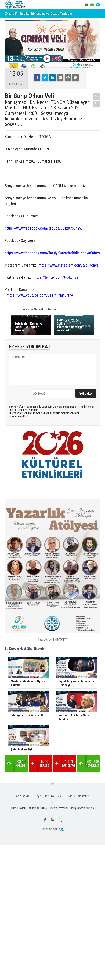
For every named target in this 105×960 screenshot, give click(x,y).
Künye (37, 796)
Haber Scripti (49, 829)
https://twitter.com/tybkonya (55, 277)
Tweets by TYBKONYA (52, 640)
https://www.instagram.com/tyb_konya (68, 265)
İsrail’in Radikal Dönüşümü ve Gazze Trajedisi (41, 14)
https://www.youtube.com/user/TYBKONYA (39, 295)
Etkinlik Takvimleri (77, 796)
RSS (60, 796)
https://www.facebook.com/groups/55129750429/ (44, 228)
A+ (96, 96)
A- (97, 104)
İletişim (49, 796)
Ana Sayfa (23, 796)
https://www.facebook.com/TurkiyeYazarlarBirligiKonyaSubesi (53, 252)
